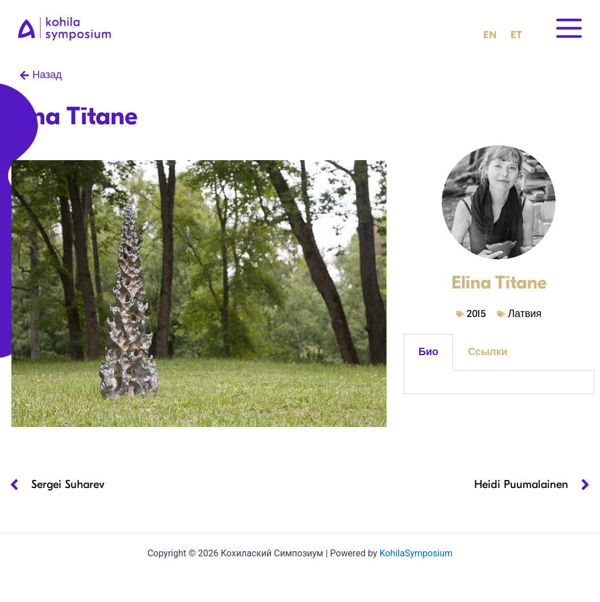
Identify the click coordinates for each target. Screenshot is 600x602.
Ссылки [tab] (488, 352)
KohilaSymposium (416, 553)
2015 (476, 314)
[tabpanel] (499, 382)
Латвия (524, 314)
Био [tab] (428, 352)
